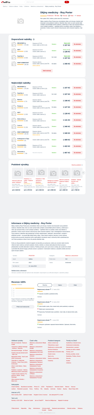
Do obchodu (77, 44)
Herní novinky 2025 (16, 394)
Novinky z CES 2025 (16, 400)
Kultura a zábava (13, 6)
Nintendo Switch (59, 386)
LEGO (42, 386)
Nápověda (23, 408)
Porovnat (63, 15)
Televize (67, 386)
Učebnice (26, 6)
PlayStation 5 (49, 386)
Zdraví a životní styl (53, 342)
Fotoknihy (50, 360)
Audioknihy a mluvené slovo (73, 342)
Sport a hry (51, 356)
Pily (41, 389)
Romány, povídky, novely (72, 354)
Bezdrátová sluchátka (26, 386)
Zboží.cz (5, 6)
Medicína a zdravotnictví (37, 6)
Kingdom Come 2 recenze (40, 394)
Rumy (31, 389)
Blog (30, 408)
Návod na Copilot (28, 400)
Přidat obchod (15, 408)
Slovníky (68, 358)
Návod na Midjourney (50, 400)
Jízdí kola (52, 389)
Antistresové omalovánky (72, 345)
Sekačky (46, 389)
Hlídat (70, 15)
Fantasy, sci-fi (69, 351)
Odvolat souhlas (71, 408)
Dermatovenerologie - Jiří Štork (19, 350)
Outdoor (59, 389)
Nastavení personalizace (58, 408)
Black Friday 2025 (73, 389)
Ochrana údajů (46, 408)
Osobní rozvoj (51, 354)
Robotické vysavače (22, 389)
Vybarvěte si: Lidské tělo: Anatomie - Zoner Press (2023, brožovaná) (19, 362)
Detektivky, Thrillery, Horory (73, 356)
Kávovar (73, 386)
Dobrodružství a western (72, 347)
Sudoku (68, 360)
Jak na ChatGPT (39, 400)
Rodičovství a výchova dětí (55, 347)
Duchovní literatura (53, 349)
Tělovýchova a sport (53, 345)
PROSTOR (32, 255)
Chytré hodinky (15, 386)
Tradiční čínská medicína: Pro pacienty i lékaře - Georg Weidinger (19, 375)
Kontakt (44, 410)
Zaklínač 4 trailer (27, 394)
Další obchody (47, 70)
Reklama (80, 408)
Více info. (20, 301)
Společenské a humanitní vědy (56, 351)
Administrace (36, 408)
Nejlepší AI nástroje (63, 400)
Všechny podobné (77, 165)
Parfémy (36, 389)
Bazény (65, 389)
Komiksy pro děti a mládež (73, 349)
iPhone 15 (36, 386)
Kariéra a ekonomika (53, 358)
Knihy (21, 6)
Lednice (13, 389)
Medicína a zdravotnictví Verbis (38, 358)
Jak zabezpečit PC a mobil (56, 394)
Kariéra (50, 410)
